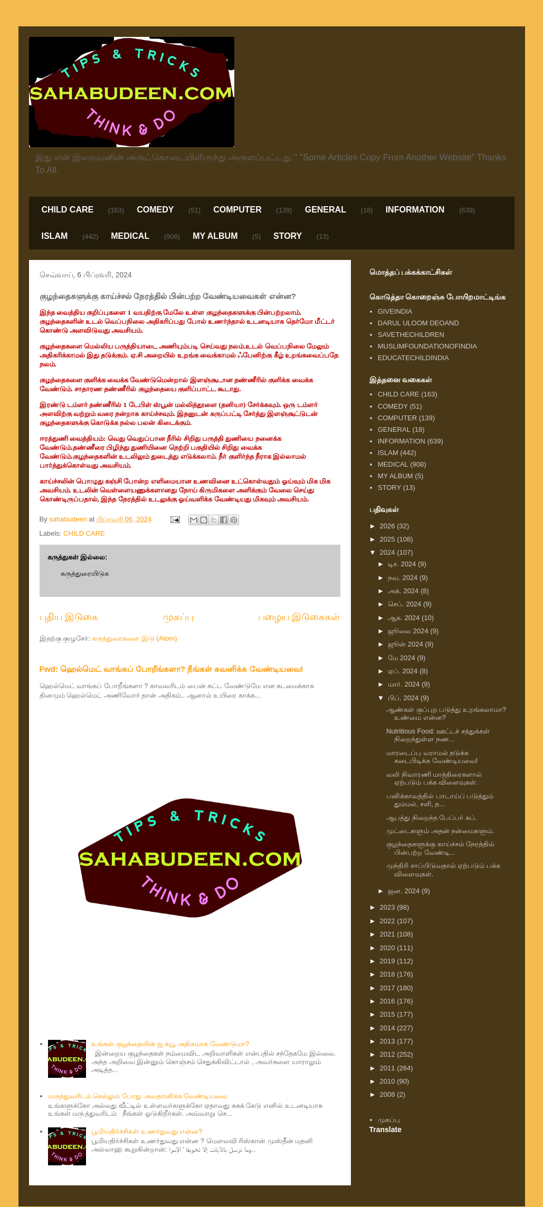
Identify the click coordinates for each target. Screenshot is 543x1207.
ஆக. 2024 (405, 618)
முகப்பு (178, 617)
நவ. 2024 (404, 578)
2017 (388, 988)
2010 (388, 1081)
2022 (388, 921)
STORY (287, 235)
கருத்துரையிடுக (85, 573)
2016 (388, 1001)
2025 (388, 539)
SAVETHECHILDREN (411, 335)
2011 (388, 1068)
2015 (388, 1014)
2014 (388, 1028)
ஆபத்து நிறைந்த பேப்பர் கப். (431, 818)
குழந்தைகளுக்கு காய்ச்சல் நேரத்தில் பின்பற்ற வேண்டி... (440, 848)
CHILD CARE (68, 209)
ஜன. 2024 (405, 891)
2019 (388, 961)
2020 (388, 948)
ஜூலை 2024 (409, 631)
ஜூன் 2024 (406, 644)
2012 (388, 1054)
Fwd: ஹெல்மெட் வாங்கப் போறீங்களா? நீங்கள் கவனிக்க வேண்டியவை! (171, 668)
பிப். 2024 (404, 698)
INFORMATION (415, 209)
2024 (388, 552)
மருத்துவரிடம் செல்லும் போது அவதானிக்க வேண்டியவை (137, 1096)
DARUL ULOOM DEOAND (418, 323)
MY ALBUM (215, 235)
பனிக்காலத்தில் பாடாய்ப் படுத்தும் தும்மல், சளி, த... (439, 800)
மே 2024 (402, 658)
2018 (388, 974)
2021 (388, 934)
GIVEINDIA (395, 311)
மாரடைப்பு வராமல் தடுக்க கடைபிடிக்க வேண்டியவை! (432, 757)
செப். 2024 (405, 604)
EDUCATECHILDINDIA (413, 358)
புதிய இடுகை (69, 617)
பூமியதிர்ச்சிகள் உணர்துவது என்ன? (146, 1131)
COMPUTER (237, 209)
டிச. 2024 (403, 564)
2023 (388, 907)
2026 (388, 526)
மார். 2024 (405, 684)
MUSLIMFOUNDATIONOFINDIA (427, 346)
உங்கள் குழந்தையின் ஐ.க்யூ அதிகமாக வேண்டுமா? (170, 1044)
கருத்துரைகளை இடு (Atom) (134, 638)
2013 (388, 1041)
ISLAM (55, 235)
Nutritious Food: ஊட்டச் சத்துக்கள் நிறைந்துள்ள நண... (438, 735)
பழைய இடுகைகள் (299, 617)
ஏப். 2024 (404, 671)
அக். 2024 (404, 591)
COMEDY (155, 209)
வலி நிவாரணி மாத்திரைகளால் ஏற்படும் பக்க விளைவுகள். (434, 778)
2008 (388, 1094)
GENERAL (325, 209)
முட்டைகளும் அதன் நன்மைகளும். (440, 831)
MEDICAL (130, 235)
